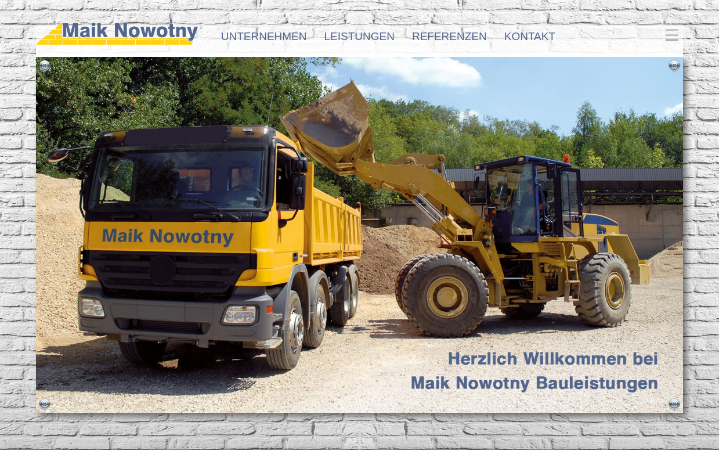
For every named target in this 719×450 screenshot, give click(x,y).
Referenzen (449, 36)
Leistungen (359, 36)
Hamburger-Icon (671, 34)
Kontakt (529, 36)
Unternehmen (264, 36)
